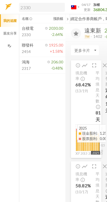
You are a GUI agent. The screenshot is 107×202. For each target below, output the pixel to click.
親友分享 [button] (10, 33)
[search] (42, 7)
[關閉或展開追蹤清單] (68, 18)
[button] (41, 7)
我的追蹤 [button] (10, 21)
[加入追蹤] (76, 33)
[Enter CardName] (85, 50)
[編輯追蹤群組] (9, 46)
